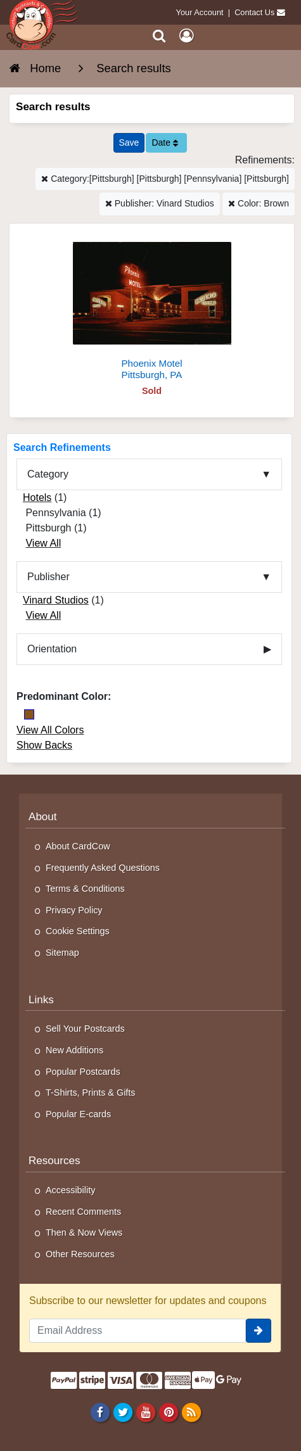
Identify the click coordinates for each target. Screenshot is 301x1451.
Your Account (200, 12)
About (43, 817)
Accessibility (70, 1190)
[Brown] (29, 714)
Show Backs (44, 745)
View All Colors (50, 730)
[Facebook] (100, 1411)
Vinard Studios (56, 600)
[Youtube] (145, 1411)
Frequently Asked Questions (103, 868)
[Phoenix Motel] (152, 307)
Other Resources (80, 1254)
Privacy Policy (74, 910)
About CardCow (78, 846)
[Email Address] (137, 1331)
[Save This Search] (129, 143)
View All (43, 543)
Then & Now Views (84, 1232)
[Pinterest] (168, 1411)
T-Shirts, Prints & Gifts (91, 1092)
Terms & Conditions (85, 889)
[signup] (258, 1331)
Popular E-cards (78, 1114)
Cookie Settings (78, 931)
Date (164, 142)
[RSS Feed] (192, 1411)
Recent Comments (83, 1212)
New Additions (74, 1050)
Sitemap (62, 952)
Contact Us (254, 12)
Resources (54, 1161)
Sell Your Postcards (85, 1028)
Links (41, 1000)
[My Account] (186, 36)
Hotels (37, 497)
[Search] (159, 36)
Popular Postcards (83, 1072)
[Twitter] (123, 1411)
